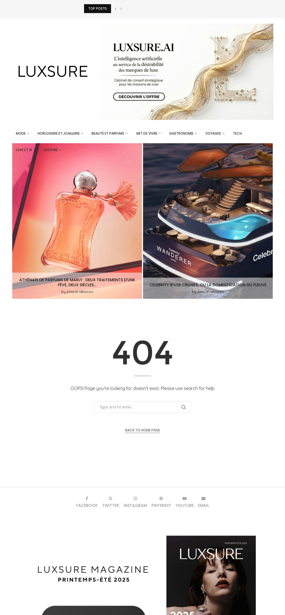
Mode (21, 133)
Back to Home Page (142, 430)
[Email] (203, 502)
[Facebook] (87, 502)
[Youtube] (185, 502)
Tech (237, 133)
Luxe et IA (24, 149)
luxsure (51, 149)
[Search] (270, 167)
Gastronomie (181, 133)
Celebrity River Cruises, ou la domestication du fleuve (207, 285)
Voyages (213, 133)
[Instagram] (135, 502)
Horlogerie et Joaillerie (59, 133)
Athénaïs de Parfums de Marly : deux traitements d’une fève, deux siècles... (77, 282)
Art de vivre (146, 133)
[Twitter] (110, 502)
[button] (115, 8)
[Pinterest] (161, 502)
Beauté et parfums (108, 133)
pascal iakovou (80, 291)
